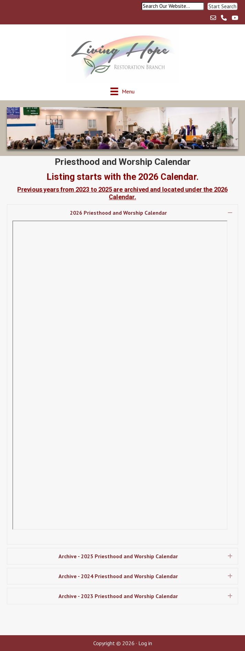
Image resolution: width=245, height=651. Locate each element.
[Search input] (172, 6)
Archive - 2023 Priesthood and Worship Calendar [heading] (118, 596)
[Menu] (122, 91)
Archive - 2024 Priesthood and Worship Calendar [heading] (118, 576)
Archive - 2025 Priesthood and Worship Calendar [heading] (118, 556)
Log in (145, 643)
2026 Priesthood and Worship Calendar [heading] (118, 212)
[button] (222, 6)
